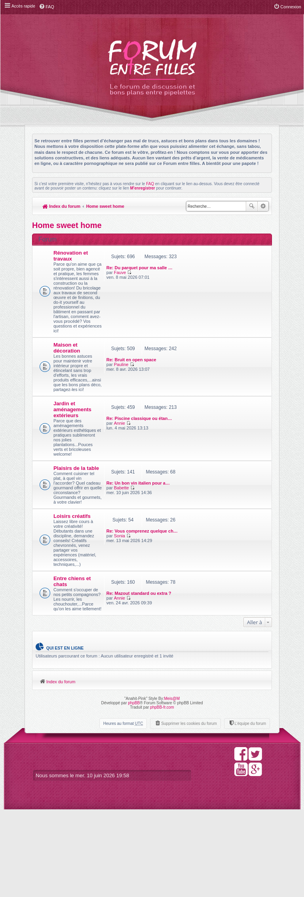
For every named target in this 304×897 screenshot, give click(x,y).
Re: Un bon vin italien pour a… (203, 521)
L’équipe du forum (250, 811)
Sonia (184, 589)
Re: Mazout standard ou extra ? (204, 656)
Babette (186, 526)
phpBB (134, 790)
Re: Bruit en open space (197, 374)
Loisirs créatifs (72, 584)
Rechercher (252, 206)
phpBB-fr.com (162, 794)
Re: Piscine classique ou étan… (205, 442)
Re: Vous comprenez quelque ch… (207, 585)
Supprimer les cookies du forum (189, 811)
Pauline (186, 379)
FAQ (150, 184)
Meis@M (172, 786)
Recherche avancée (263, 206)
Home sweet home (105, 206)
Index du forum (61, 206)
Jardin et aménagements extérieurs (72, 447)
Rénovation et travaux (70, 256)
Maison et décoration (66, 376)
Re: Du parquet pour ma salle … (205, 253)
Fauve (185, 258)
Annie (184, 447)
